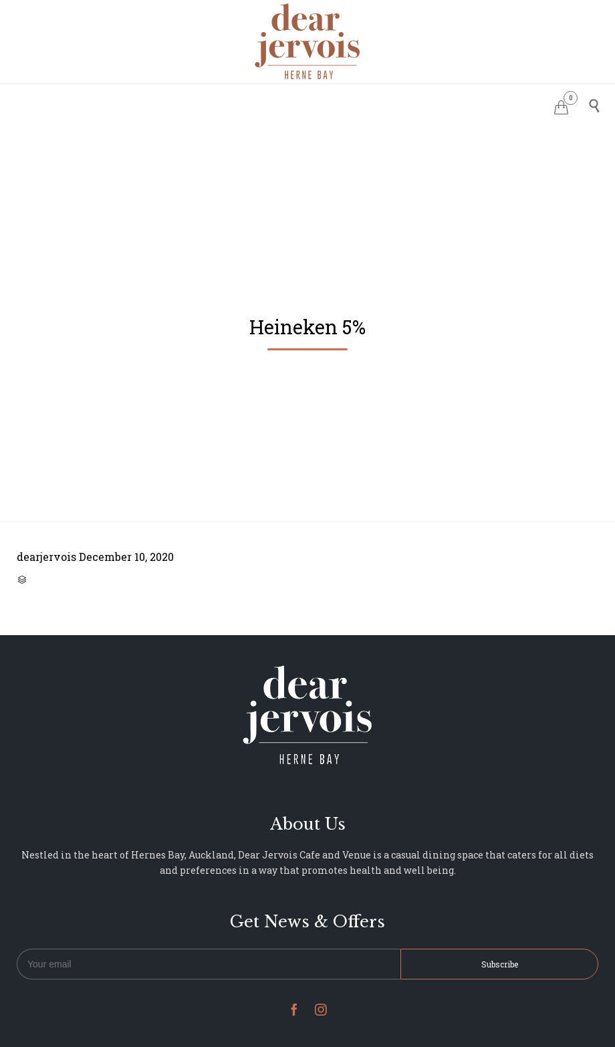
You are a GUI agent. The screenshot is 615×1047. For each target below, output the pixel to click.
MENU (276, 104)
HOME (141, 104)
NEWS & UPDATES (447, 104)
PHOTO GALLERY (348, 104)
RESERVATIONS (208, 104)
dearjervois (46, 557)
